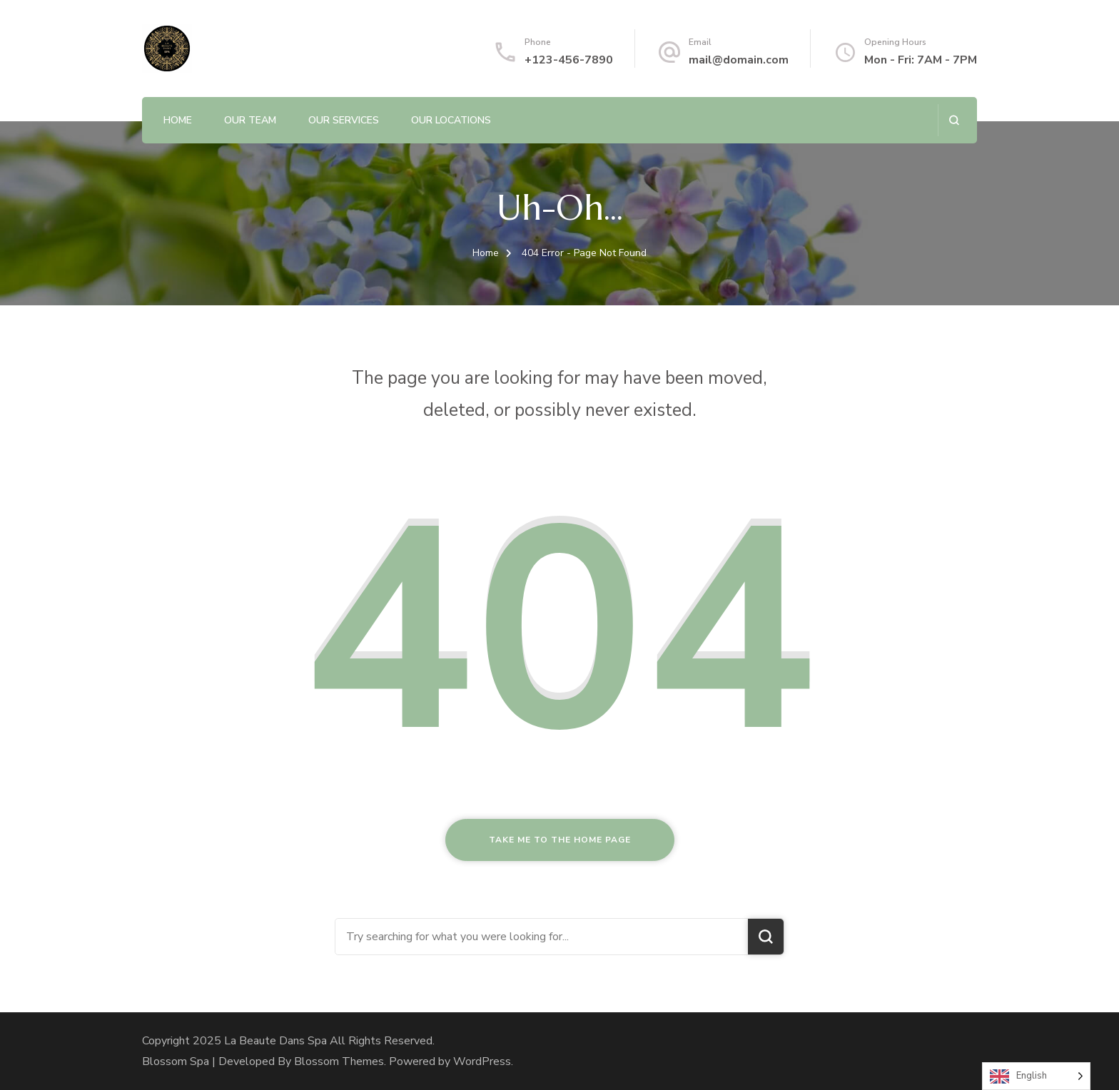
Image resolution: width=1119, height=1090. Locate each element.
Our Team (250, 120)
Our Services (343, 120)
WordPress (482, 1061)
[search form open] (954, 120)
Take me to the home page (560, 839)
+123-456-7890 (569, 60)
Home (177, 120)
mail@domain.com (739, 60)
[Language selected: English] (1036, 1076)
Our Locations (451, 120)
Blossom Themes (339, 1061)
